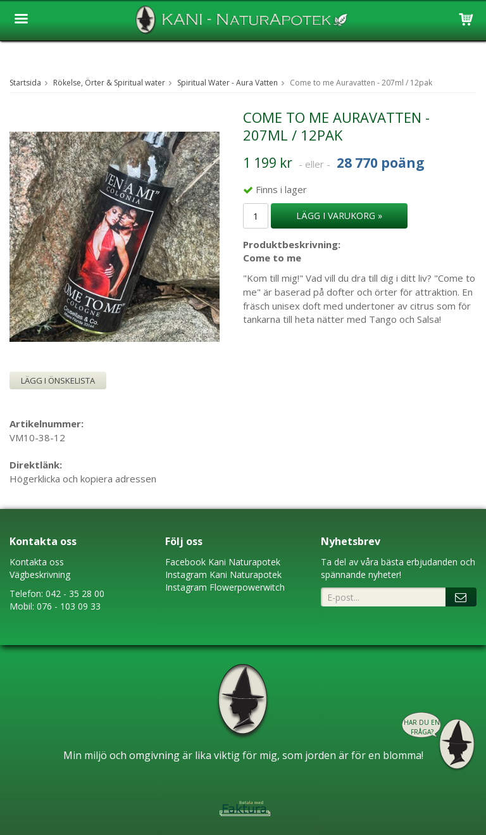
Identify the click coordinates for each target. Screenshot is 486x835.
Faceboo (183, 562)
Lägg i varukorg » (339, 216)
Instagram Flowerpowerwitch (225, 587)
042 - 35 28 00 (75, 593)
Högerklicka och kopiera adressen (82, 478)
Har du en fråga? (422, 727)
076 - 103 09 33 (69, 606)
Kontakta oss (36, 562)
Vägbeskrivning (39, 574)
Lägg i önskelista (58, 380)
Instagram (186, 574)
